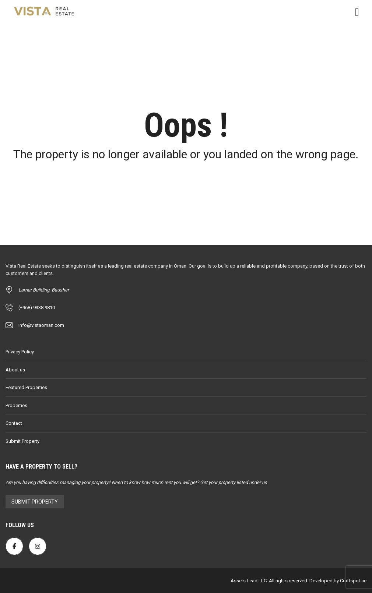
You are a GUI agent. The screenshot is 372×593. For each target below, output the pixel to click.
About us (15, 370)
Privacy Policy (20, 351)
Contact (14, 423)
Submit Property (22, 441)
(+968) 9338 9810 (36, 307)
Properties (16, 405)
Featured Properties (26, 387)
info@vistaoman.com (41, 325)
